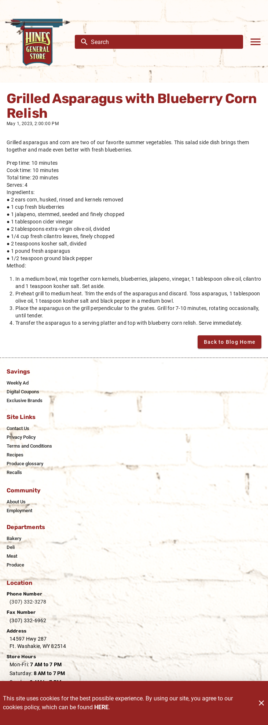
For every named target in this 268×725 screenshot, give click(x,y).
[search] (164, 42)
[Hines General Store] (39, 42)
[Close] (261, 703)
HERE (101, 707)
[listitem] (18, 383)
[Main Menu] (255, 42)
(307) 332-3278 (28, 602)
